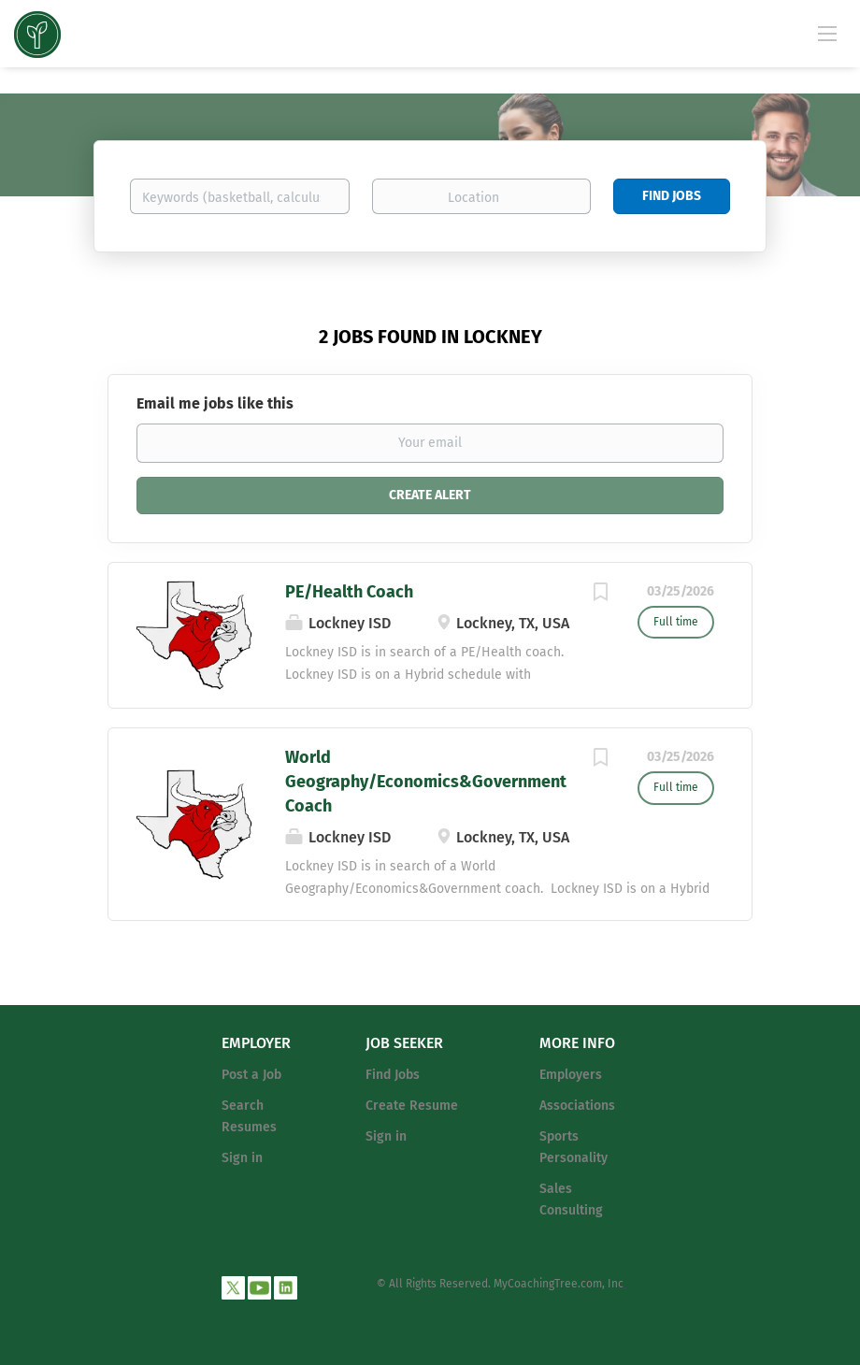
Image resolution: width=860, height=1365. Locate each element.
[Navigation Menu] (827, 33)
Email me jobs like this (215, 403)
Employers (570, 1075)
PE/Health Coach (349, 592)
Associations (577, 1106)
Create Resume (412, 1106)
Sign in (242, 1158)
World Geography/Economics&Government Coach (425, 781)
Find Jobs (671, 196)
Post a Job (251, 1075)
